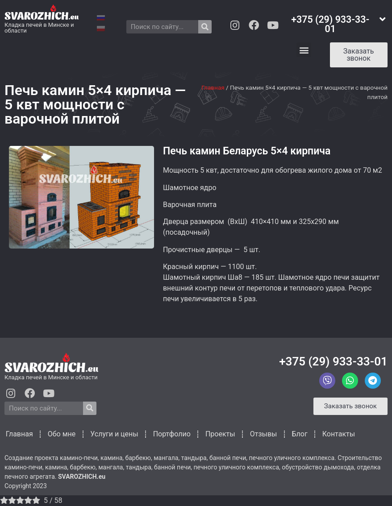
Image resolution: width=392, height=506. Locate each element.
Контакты (337, 434)
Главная (213, 87)
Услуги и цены (113, 434)
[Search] (205, 26)
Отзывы (262, 434)
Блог (298, 434)
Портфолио (170, 434)
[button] (303, 49)
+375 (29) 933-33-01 (333, 361)
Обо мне (60, 434)
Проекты (219, 434)
